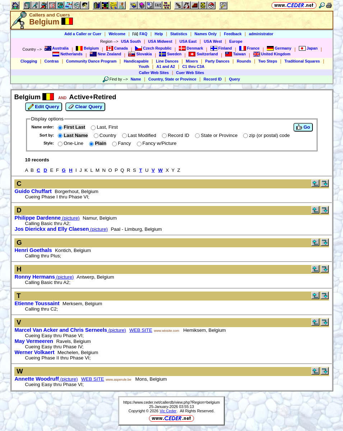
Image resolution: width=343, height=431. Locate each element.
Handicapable (136, 61)
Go (303, 127)
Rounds (244, 61)
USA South (131, 41)
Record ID (213, 79)
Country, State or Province (172, 79)
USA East (188, 41)
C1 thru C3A (193, 66)
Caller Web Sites (154, 72)
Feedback (232, 34)
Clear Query (85, 107)
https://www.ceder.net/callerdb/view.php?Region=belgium (171, 402)
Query (234, 79)
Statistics (178, 34)
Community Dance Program (91, 61)
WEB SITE (140, 330)
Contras (51, 61)
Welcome (116, 34)
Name (136, 79)
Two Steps (267, 61)
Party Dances (217, 61)
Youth (144, 66)
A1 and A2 (166, 66)
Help (159, 34)
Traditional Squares (302, 61)
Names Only (206, 34)
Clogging (28, 61)
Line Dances (167, 61)
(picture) (47, 218)
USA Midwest (160, 41)
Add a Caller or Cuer (82, 34)
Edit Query (43, 107)
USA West (213, 41)
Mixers (192, 61)
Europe (235, 41)
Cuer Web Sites (190, 72)
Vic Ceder (168, 411)
